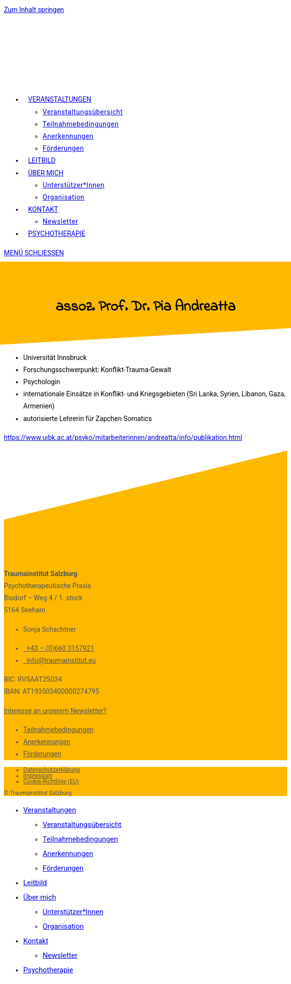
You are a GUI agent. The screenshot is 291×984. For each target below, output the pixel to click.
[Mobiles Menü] (34, 253)
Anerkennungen (46, 742)
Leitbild (35, 882)
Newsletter (60, 955)
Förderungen (42, 754)
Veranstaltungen (49, 810)
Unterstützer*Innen (73, 911)
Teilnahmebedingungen (58, 730)
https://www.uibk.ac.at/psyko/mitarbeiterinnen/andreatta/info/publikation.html (123, 437)
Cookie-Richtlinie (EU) (51, 781)
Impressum (37, 775)
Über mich (39, 897)
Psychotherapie (48, 970)
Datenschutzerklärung (51, 769)
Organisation (63, 926)
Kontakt (35, 941)
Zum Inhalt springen (34, 10)
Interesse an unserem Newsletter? (55, 711)
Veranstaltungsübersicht (82, 824)
